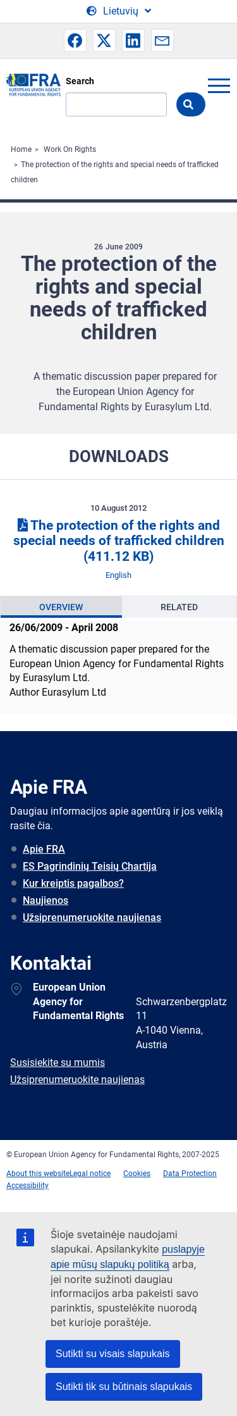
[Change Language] (119, 11)
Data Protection (190, 1173)
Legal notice (90, 1173)
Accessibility (27, 1185)
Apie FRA (44, 849)
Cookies (136, 1173)
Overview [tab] (61, 607)
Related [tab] (179, 607)
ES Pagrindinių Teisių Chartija (90, 866)
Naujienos (45, 900)
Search (80, 81)
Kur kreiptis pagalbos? (73, 883)
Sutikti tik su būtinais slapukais (124, 1386)
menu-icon (218, 85)
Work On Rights (70, 149)
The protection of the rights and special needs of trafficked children (118, 541)
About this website (38, 1173)
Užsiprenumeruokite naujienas (92, 918)
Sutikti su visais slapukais (113, 1353)
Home (21, 149)
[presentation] (61, 607)
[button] (75, 40)
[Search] (116, 104)
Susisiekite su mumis (57, 1062)
